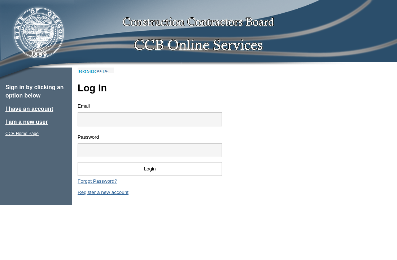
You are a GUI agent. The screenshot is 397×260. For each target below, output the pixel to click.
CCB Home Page (22, 133)
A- (107, 71)
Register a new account (103, 192)
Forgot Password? (97, 181)
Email (84, 106)
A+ (99, 71)
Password (88, 137)
